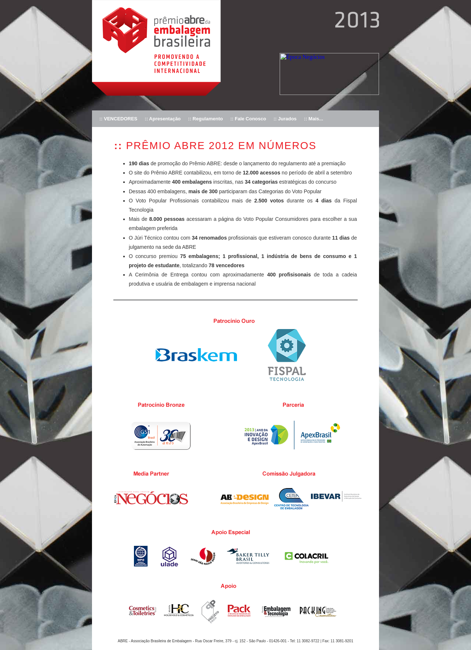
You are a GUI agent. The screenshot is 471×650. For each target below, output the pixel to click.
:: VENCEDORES (118, 118)
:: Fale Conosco (248, 118)
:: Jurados (285, 118)
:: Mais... (313, 118)
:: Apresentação (163, 118)
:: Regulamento (205, 118)
